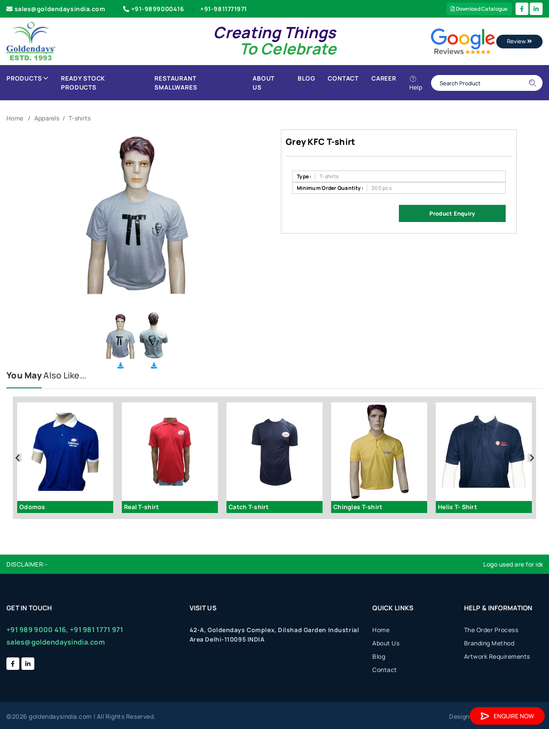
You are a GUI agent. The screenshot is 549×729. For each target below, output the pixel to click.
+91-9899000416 (152, 9)
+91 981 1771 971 (96, 629)
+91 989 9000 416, (37, 629)
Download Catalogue (479, 8)
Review (519, 41)
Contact (343, 78)
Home (14, 118)
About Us (263, 82)
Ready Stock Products (83, 82)
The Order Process (491, 630)
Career (383, 78)
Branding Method (489, 643)
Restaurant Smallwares (175, 82)
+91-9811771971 (223, 9)
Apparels (46, 118)
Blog (306, 78)
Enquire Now (507, 716)
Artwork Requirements (497, 656)
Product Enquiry (452, 213)
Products (27, 78)
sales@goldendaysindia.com (56, 9)
